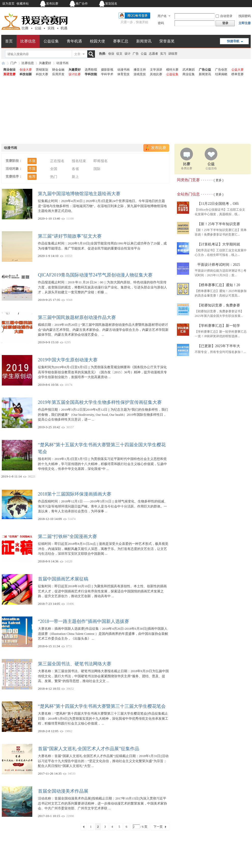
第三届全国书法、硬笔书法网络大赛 (74, 663)
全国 (53, 169)
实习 (163, 53)
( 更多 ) (218, 180)
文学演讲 (156, 69)
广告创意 (221, 69)
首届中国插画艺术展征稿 (63, 578)
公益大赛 (237, 69)
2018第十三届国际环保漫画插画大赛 (74, 494)
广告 (136, 53)
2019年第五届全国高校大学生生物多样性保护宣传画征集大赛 (100, 402)
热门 (53, 177)
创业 (111, 53)
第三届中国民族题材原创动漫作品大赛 (77, 317)
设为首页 (8, 3)
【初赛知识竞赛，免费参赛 (218, 305)
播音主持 (140, 69)
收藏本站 (23, 3)
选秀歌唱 (91, 69)
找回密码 (245, 16)
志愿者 (153, 53)
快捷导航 (233, 41)
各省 (75, 169)
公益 (144, 53)
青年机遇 (74, 41)
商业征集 (189, 74)
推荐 (32, 177)
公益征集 (51, 41)
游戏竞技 (140, 74)
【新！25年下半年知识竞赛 (218, 224)
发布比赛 (52, 3)
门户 (13, 63)
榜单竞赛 (237, 74)
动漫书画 (123, 69)
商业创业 (9, 69)
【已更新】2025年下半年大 (218, 346)
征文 (119, 53)
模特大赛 (172, 69)
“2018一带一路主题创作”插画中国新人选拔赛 (83, 621)
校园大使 (97, 41)
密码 (161, 23)
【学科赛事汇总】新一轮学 (218, 326)
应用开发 (58, 74)
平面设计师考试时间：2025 (218, 265)
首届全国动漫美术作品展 (63, 791)
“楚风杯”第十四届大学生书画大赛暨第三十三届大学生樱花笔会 (102, 706)
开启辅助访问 (219, 3)
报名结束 (79, 161)
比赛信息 (28, 41)
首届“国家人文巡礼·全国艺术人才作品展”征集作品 (88, 748)
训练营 (172, 53)
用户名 (162, 16)
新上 (75, 177)
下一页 (158, 826)
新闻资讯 (143, 41)
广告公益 (205, 69)
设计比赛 (74, 74)
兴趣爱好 (45, 63)
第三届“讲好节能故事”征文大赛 (70, 236)
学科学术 (107, 74)
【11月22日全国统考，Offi (218, 204)
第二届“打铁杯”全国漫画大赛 (67, 536)
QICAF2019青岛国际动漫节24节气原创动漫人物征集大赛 (95, 275)
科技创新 (26, 74)
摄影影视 (107, 69)
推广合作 (82, 3)
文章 (77, 54)
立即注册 (245, 23)
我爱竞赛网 (3, 63)
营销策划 (42, 69)
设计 (127, 53)
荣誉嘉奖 (167, 41)
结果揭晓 (221, 74)
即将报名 (100, 161)
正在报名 (57, 161)
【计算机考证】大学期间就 (218, 244)
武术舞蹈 (189, 69)
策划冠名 (111, 3)
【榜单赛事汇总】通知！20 (218, 285)
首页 (9, 41)
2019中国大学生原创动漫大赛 (67, 359)
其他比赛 (156, 74)
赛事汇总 (120, 41)
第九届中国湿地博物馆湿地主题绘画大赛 (79, 193)
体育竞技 (123, 74)
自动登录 (224, 16)
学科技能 (91, 74)
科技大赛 (42, 74)
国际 (97, 169)
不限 (32, 161)
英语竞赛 (9, 74)
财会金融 (58, 69)
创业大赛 (26, 69)
